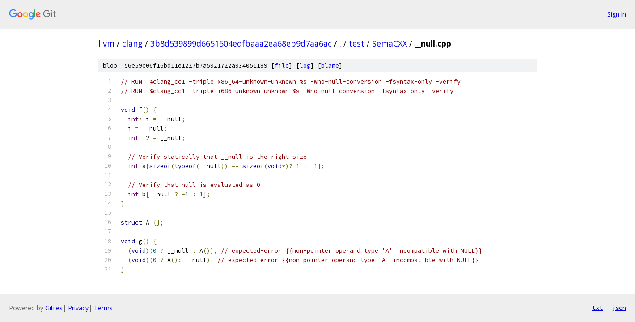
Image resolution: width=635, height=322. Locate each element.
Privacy (78, 308)
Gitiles (54, 308)
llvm (106, 43)
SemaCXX (389, 43)
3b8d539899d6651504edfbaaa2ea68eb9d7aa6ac (241, 43)
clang (132, 43)
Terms (103, 308)
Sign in (616, 14)
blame (330, 65)
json (619, 308)
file (282, 65)
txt (597, 308)
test (356, 43)
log (305, 65)
